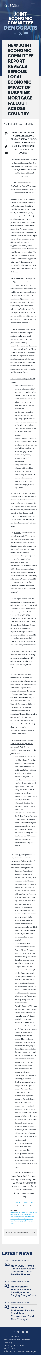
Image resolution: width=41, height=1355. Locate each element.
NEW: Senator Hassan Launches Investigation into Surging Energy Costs (23, 1291)
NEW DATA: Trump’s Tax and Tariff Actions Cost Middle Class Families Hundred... (23, 1270)
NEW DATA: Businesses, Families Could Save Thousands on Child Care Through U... (23, 1313)
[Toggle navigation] (33, 4)
